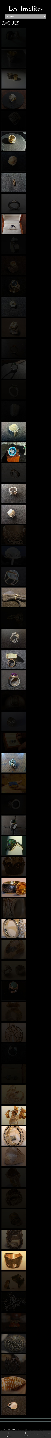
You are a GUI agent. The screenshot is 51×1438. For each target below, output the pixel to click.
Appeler (9, 1434)
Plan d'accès (42, 1434)
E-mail (26, 1434)
